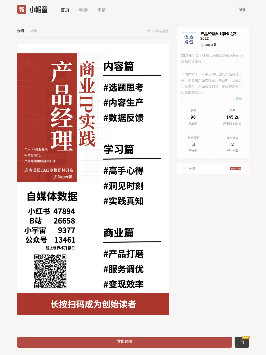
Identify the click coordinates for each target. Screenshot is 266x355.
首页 (65, 9)
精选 (83, 9)
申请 (101, 9)
